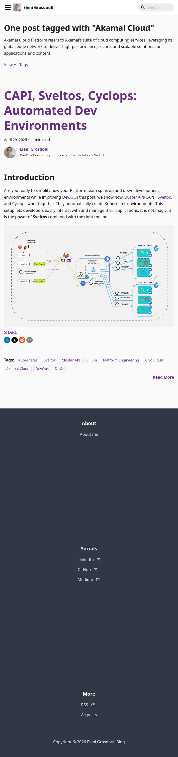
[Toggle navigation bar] (7, 7)
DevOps (42, 368)
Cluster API (134, 197)
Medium (89, 579)
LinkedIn (89, 559)
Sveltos (164, 197)
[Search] (156, 7)
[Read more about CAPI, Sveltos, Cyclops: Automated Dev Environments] (163, 377)
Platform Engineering (121, 360)
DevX (67, 197)
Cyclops (19, 203)
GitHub (87, 569)
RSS (87, 705)
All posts (89, 714)
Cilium (92, 360)
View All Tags (16, 64)
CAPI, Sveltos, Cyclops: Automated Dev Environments (70, 110)
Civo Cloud (154, 360)
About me (89, 434)
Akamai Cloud (17, 368)
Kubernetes (28, 360)
